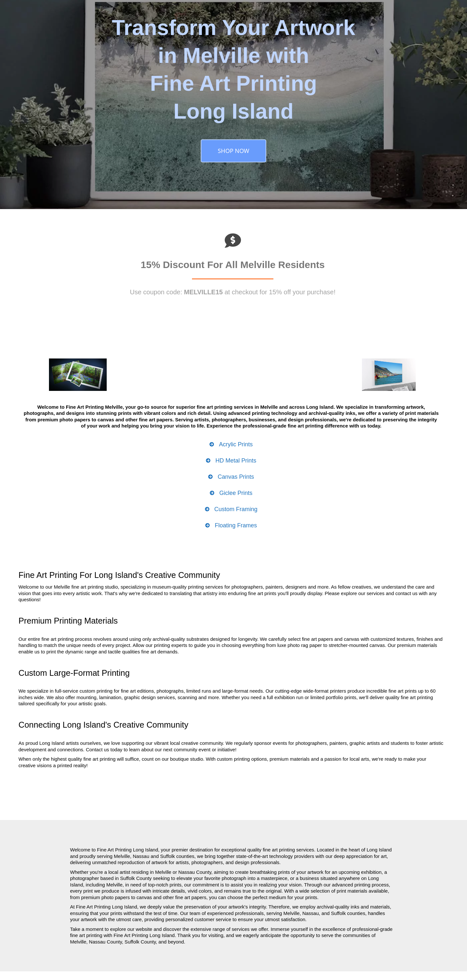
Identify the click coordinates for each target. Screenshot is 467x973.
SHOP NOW (233, 151)
